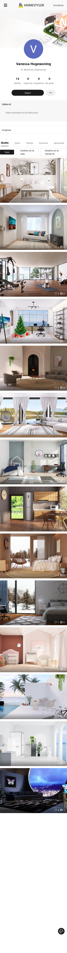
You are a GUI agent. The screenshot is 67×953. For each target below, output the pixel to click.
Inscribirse (58, 5)
